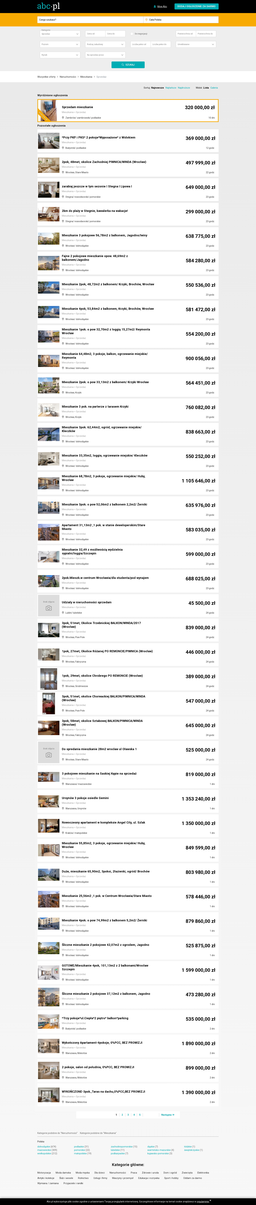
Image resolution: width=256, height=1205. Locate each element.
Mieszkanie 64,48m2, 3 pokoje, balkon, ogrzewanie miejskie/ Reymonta (107, 356)
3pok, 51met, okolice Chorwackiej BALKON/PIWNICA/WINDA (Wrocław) (107, 698)
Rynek (44, 55)
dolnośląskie (43, 1146)
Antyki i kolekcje (45, 1178)
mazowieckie (44, 1150)
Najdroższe (184, 87)
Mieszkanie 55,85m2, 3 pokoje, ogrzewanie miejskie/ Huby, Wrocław (105, 845)
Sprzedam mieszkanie (78, 107)
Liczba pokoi (139, 44)
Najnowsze (157, 87)
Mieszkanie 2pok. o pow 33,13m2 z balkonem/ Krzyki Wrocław (108, 382)
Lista (206, 87)
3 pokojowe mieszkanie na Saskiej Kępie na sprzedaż (101, 774)
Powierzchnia (185, 34)
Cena (91, 34)
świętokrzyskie (191, 1150)
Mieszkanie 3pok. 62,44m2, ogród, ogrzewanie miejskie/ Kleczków (103, 429)
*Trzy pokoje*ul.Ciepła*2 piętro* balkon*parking (97, 1018)
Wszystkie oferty (46, 76)
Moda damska (63, 1172)
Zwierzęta (187, 1172)
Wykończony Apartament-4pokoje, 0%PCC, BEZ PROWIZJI (105, 1043)
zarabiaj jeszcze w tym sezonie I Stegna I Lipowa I (99, 187)
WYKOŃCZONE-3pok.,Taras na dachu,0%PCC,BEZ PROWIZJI (107, 1092)
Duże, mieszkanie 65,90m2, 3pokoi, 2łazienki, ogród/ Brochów (108, 872)
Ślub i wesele (66, 1178)
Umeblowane (183, 44)
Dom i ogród (170, 1172)
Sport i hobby (171, 1178)
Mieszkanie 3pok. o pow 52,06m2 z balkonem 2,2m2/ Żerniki (106, 505)
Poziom (45, 44)
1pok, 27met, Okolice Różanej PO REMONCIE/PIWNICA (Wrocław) (102, 649)
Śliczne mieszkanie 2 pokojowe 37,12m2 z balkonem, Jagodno (108, 994)
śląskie (150, 1146)
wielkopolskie (44, 1153)
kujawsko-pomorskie (158, 1153)
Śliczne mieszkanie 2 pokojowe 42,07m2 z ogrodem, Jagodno (108, 945)
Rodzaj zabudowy (95, 44)
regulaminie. (203, 1201)
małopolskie (80, 1153)
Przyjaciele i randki (73, 1183)
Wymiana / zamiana (48, 1183)
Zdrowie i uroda (150, 1172)
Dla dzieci (100, 1172)
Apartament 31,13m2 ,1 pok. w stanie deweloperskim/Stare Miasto (106, 527)
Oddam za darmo (192, 1178)
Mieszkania (86, 76)
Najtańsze (171, 87)
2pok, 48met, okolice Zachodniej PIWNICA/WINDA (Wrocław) (107, 162)
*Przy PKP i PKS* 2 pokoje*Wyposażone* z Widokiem (101, 138)
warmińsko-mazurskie (159, 1150)
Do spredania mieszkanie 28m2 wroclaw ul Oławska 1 (102, 749)
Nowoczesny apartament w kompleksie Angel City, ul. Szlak (106, 823)
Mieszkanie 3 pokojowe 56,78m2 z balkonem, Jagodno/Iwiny (107, 235)
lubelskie (115, 1150)
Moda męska (83, 1172)
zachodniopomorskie (122, 1146)
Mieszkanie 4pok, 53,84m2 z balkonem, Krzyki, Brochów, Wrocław (104, 307)
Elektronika (203, 1172)
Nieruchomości (68, 76)
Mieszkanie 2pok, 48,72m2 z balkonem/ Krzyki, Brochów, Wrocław (104, 282)
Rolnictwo (83, 1178)
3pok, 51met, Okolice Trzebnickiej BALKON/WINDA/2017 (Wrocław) (103, 625)
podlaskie (79, 1146)
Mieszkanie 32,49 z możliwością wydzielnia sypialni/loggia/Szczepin (94, 552)
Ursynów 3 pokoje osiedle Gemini (86, 798)
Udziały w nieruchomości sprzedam (88, 602)
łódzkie (188, 1146)
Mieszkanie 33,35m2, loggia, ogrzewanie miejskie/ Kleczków (107, 456)
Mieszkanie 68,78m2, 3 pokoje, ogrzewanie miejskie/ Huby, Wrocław (105, 478)
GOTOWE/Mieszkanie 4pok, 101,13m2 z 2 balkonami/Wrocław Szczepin (107, 967)
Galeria (214, 87)
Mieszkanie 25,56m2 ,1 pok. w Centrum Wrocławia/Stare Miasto (104, 894)
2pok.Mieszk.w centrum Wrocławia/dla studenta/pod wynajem (108, 578)
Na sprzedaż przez (95, 55)
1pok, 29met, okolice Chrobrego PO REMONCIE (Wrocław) (105, 676)
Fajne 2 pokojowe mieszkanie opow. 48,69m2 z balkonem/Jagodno (96, 258)
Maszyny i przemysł (122, 1178)
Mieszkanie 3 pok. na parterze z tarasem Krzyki (97, 407)
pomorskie (79, 1150)
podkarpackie (118, 1153)
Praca (134, 1172)
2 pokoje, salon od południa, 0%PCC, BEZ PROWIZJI (100, 1067)
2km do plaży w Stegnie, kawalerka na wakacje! (97, 211)
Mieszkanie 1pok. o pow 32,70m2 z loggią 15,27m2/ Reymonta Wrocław (108, 331)
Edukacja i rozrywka (148, 1178)
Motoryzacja (44, 1172)
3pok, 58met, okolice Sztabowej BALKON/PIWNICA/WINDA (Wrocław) (105, 723)
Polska (40, 1141)
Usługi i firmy (100, 1178)
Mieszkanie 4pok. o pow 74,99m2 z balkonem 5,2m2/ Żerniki (106, 921)
